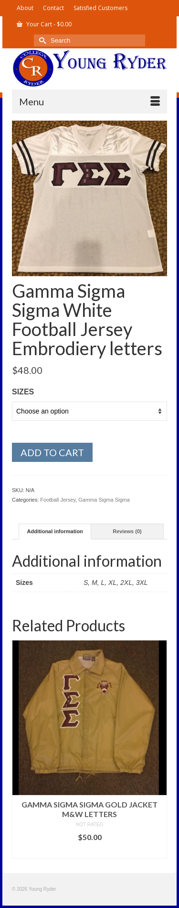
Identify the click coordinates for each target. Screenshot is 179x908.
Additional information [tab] (55, 531)
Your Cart (44, 24)
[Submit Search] (41, 40)
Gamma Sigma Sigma (104, 500)
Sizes (23, 392)
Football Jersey (57, 500)
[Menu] (89, 101)
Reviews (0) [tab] (127, 531)
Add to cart (52, 452)
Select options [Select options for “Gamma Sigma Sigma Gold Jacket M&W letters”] (89, 851)
